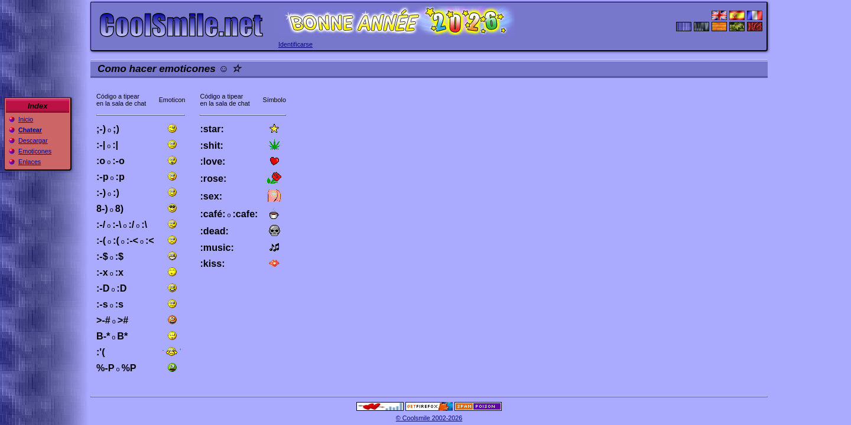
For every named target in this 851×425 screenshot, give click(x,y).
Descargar (33, 140)
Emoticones (34, 151)
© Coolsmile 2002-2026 (429, 417)
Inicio (25, 119)
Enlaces (29, 161)
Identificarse (295, 44)
